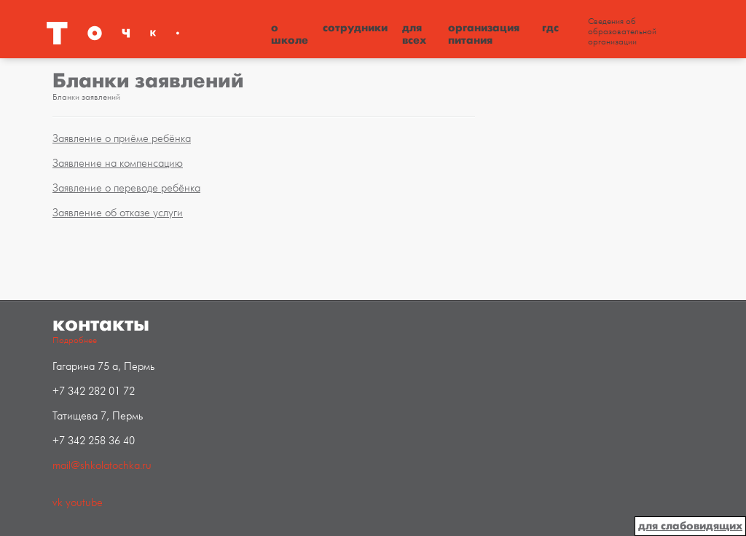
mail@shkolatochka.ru (102, 466)
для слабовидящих (690, 526)
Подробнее (74, 340)
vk (57, 503)
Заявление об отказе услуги (117, 213)
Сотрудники (355, 27)
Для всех (414, 33)
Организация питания (483, 33)
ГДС (550, 27)
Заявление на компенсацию (117, 163)
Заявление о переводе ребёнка (126, 188)
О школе (289, 33)
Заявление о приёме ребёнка (121, 139)
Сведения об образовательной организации (622, 32)
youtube (84, 503)
